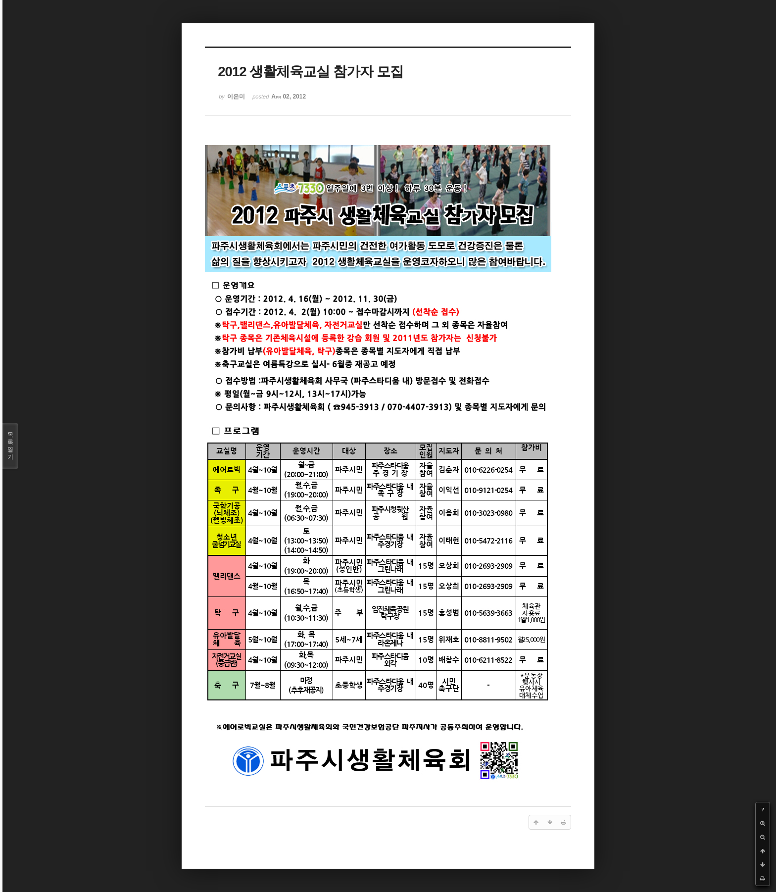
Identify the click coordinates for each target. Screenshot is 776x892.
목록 (10, 446)
